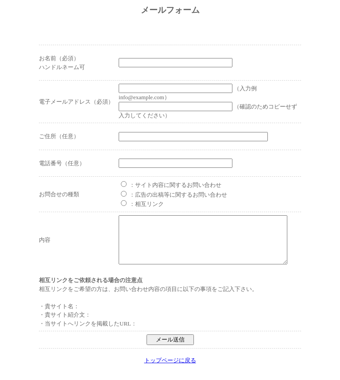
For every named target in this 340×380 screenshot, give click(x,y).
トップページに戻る (170, 369)
